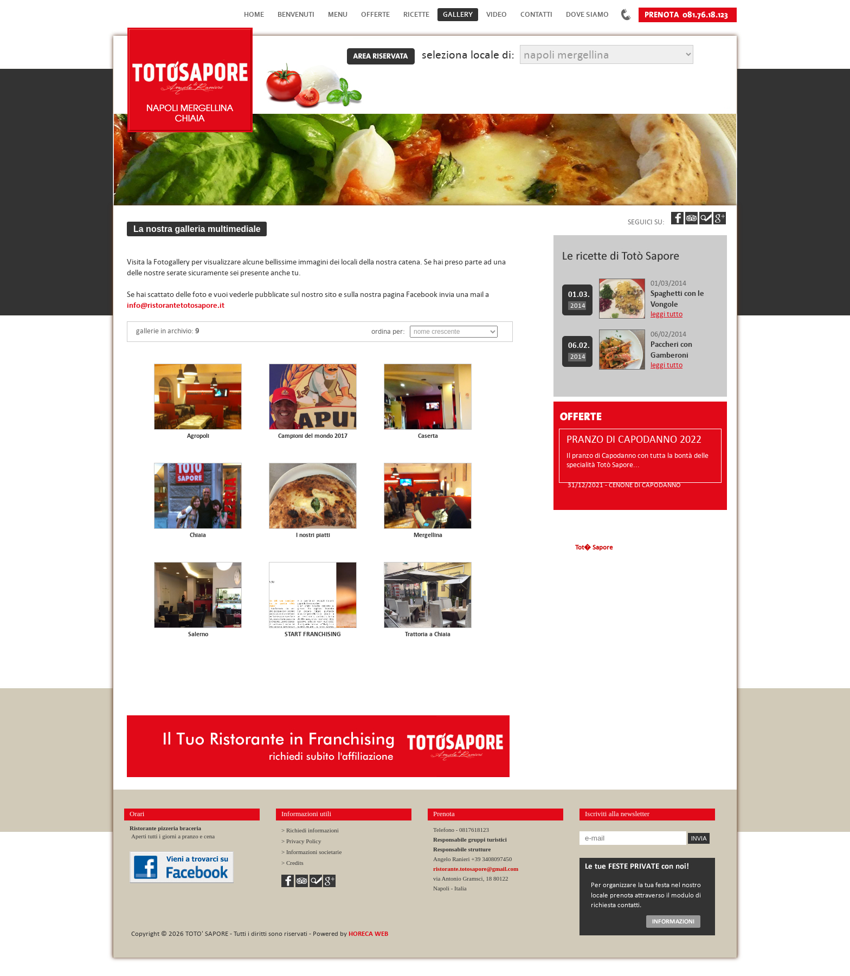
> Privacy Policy (301, 841)
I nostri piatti (313, 535)
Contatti (536, 14)
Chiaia (198, 535)
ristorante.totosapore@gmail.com (475, 868)
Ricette (416, 14)
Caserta (428, 435)
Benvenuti (296, 14)
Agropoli (198, 435)
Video (496, 14)
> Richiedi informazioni (310, 830)
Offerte (375, 14)
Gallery (458, 14)
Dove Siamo (587, 14)
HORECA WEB (368, 933)
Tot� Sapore (594, 546)
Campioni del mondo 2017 (312, 435)
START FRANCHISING (313, 634)
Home (254, 14)
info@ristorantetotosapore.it (175, 305)
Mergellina (428, 535)
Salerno (198, 634)
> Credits (292, 862)
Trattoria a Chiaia (427, 634)
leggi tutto (666, 314)
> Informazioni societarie (311, 852)
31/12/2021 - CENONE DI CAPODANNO (624, 484)
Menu (337, 14)
